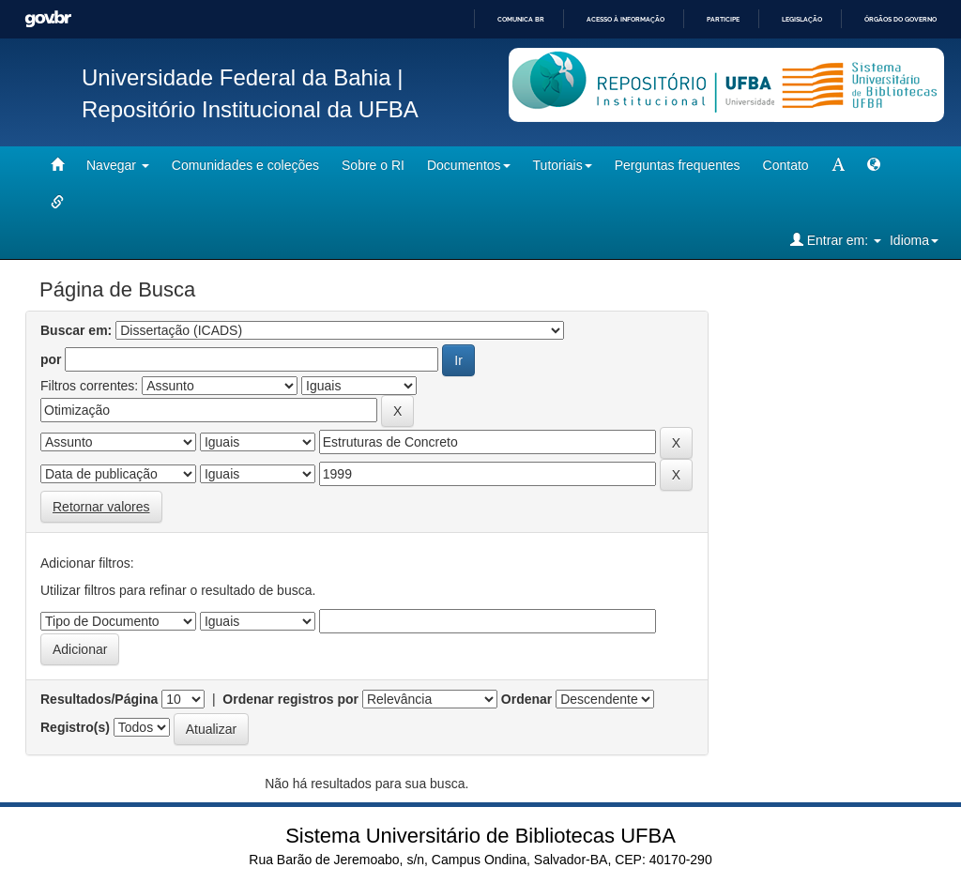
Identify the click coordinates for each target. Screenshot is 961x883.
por (51, 359)
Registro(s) (75, 727)
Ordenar (526, 699)
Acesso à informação (625, 19)
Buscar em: (76, 330)
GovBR (47, 19)
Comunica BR (520, 19)
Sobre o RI (373, 165)
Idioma (914, 240)
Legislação (802, 19)
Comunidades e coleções (245, 165)
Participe (723, 19)
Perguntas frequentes (677, 165)
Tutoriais (562, 165)
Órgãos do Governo (900, 19)
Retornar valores (101, 506)
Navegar (117, 165)
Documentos (469, 165)
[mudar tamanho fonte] (838, 165)
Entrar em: (835, 240)
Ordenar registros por (290, 699)
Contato (786, 165)
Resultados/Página (99, 699)
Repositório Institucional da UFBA (250, 109)
